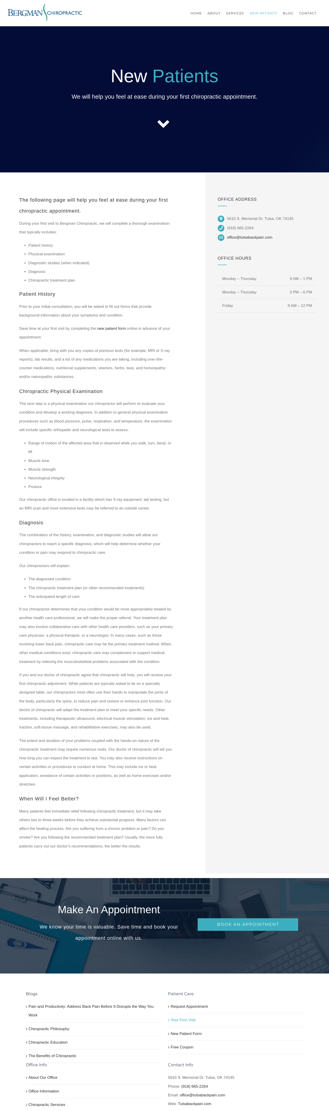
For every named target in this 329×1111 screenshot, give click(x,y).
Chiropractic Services (47, 1105)
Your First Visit (183, 1020)
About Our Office (43, 1077)
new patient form (111, 328)
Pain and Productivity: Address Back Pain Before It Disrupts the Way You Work (91, 1010)
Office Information (44, 1091)
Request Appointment (189, 1006)
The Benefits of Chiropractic (53, 1056)
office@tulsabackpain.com (249, 237)
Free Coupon (182, 1047)
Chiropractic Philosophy (49, 1029)
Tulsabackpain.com (194, 1104)
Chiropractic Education (48, 1042)
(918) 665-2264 (194, 1086)
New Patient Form (186, 1034)
